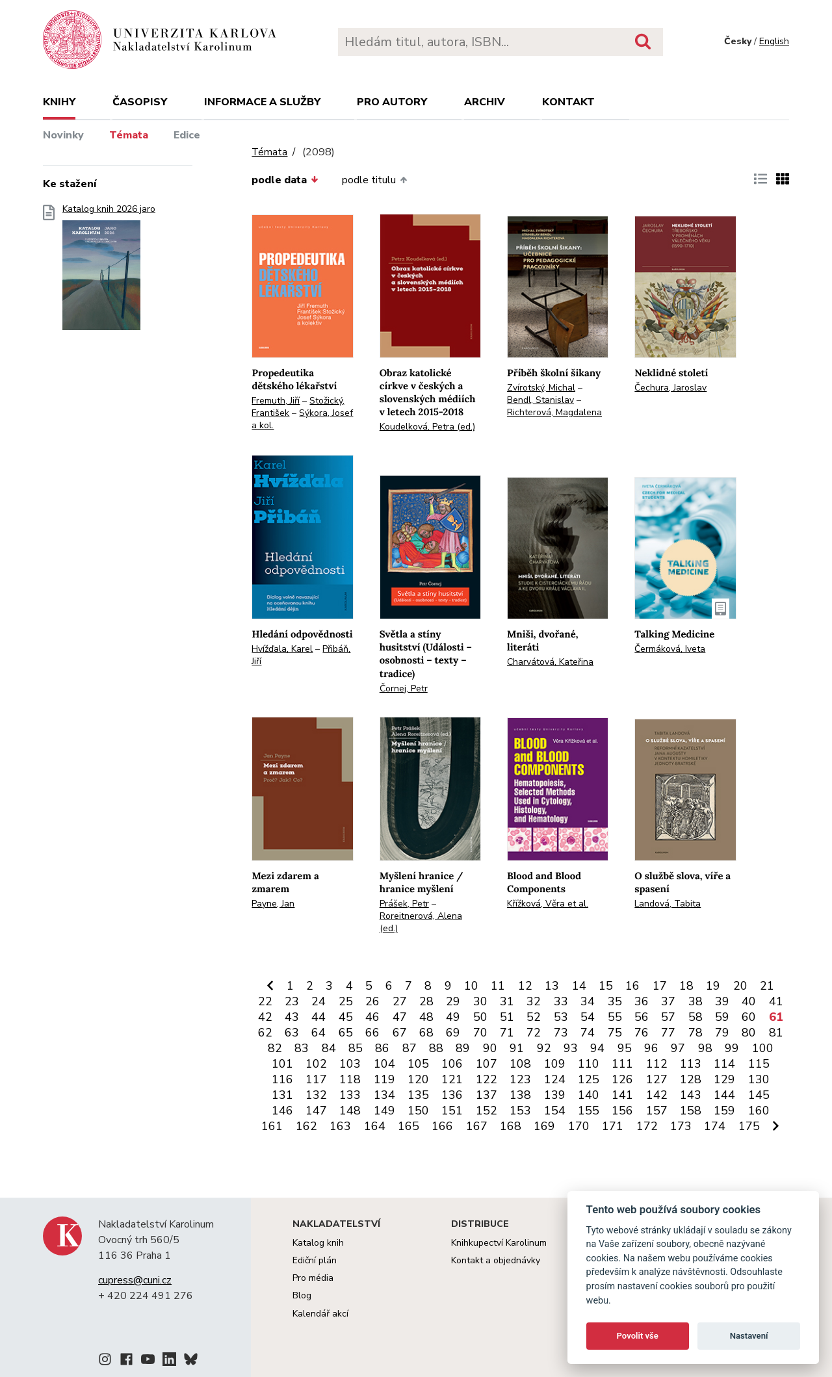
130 (759, 1079)
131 (282, 1095)
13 (552, 986)
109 (555, 1064)
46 (372, 1017)
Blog (301, 1295)
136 (452, 1095)
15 (606, 986)
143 (690, 1095)
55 (615, 1017)
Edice (187, 135)
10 (471, 986)
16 (632, 986)
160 (759, 1110)
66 (372, 1032)
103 (350, 1064)
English (774, 41)
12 (525, 986)
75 (615, 1032)
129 (724, 1079)
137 (486, 1095)
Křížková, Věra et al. (547, 903)
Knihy (59, 102)
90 (490, 1048)
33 (561, 1001)
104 (384, 1064)
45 (346, 1017)
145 (759, 1095)
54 (587, 1017)
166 (442, 1126)
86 (382, 1048)
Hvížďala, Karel (282, 649)
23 (292, 1001)
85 (355, 1048)
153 (520, 1110)
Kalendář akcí (320, 1313)
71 (507, 1032)
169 (544, 1126)
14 (579, 986)
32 (533, 1001)
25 (346, 1001)
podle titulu (374, 180)
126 (622, 1079)
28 (426, 1001)
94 (597, 1048)
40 (749, 1001)
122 (486, 1079)
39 (722, 1001)
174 (714, 1126)
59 (722, 1017)
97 (678, 1048)
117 (316, 1079)
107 (486, 1064)
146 (282, 1110)
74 (587, 1032)
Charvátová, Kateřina (550, 662)
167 (477, 1126)
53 (561, 1017)
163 (340, 1126)
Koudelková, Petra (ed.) (427, 426)
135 (418, 1095)
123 (520, 1079)
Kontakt (568, 102)
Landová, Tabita (667, 903)
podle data (285, 180)
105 (418, 1064)
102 (316, 1064)
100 (763, 1048)
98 (705, 1048)
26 (372, 1001)
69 (453, 1032)
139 (555, 1095)
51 (507, 1017)
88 (436, 1048)
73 (561, 1032)
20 (740, 986)
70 (480, 1032)
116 (282, 1079)
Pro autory (392, 102)
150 (418, 1110)
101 (282, 1064)
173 (681, 1126)
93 (571, 1048)
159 (724, 1110)
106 (452, 1064)
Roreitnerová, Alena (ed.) (421, 922)
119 (384, 1079)
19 (713, 986)
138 (520, 1095)
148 (350, 1110)
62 (265, 1032)
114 (724, 1064)
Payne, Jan (273, 903)
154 (555, 1110)
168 (510, 1126)
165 (408, 1126)
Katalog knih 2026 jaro (108, 271)
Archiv (484, 102)
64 (318, 1032)
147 (316, 1110)
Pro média (312, 1278)
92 (544, 1048)
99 (732, 1048)
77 (668, 1032)
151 (452, 1110)
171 (612, 1126)
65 (346, 1032)
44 (318, 1017)
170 (579, 1126)
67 (400, 1032)
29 (453, 1001)
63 (292, 1032)
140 (588, 1095)
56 (641, 1017)
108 (520, 1064)
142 (657, 1095)
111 (622, 1064)
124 (555, 1079)
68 (426, 1032)
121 (452, 1079)
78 (695, 1032)
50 (480, 1017)
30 (480, 1001)
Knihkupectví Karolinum (499, 1243)
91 (517, 1048)
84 (329, 1048)
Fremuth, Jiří (276, 400)
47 (400, 1017)
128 (690, 1079)
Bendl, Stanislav (540, 400)
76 (641, 1032)
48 (426, 1017)
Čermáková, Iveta (669, 649)
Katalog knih (318, 1243)
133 (350, 1095)
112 (657, 1064)
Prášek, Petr (404, 903)
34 (587, 1001)
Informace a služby (262, 102)
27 (400, 1001)
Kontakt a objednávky (495, 1260)
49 (453, 1017)
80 (749, 1032)
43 (292, 1017)
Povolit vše (637, 1336)
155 (588, 1110)
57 (668, 1017)
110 (588, 1064)
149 (384, 1110)
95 (625, 1048)
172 (647, 1126)
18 (686, 986)
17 (660, 986)
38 (695, 1001)
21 (767, 986)
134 (384, 1095)
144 (724, 1095)
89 (463, 1048)
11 (498, 986)
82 (275, 1048)
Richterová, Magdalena (554, 412)
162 (306, 1126)
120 (418, 1079)
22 (265, 1001)
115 (759, 1064)
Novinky (63, 135)
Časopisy (139, 102)
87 (409, 1048)
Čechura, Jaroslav (670, 387)
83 (301, 1048)
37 (668, 1001)
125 (588, 1079)
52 (533, 1017)
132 (316, 1095)
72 (533, 1032)
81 (776, 1032)
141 (622, 1095)
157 (657, 1110)
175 (749, 1126)
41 (776, 1001)
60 (749, 1017)
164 (374, 1126)
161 (272, 1126)
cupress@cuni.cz (135, 1280)
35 (615, 1001)
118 (350, 1079)
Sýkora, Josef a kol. (302, 419)
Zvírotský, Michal (541, 387)
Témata (128, 135)
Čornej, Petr (404, 688)
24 (318, 1001)
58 (695, 1017)
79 (722, 1032)
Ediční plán (314, 1260)
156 (622, 1110)
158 (690, 1110)
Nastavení (749, 1336)
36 (641, 1001)
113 (690, 1064)
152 (486, 1110)
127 (657, 1079)
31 (507, 1001)
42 (265, 1017)
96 (651, 1048)
